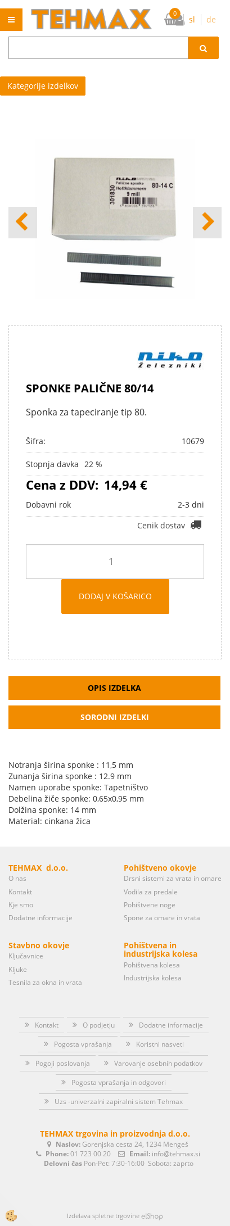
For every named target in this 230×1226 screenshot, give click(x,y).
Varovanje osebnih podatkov (158, 1063)
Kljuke (17, 969)
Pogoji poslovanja (62, 1063)
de (211, 19)
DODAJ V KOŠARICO (115, 596)
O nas (17, 878)
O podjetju (99, 1025)
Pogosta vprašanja (83, 1044)
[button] (207, 222)
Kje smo (20, 905)
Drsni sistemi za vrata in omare (173, 878)
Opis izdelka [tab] (114, 687)
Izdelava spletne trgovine (103, 1215)
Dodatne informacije (40, 917)
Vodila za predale (151, 892)
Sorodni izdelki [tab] (114, 717)
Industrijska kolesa (153, 978)
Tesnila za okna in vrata (45, 982)
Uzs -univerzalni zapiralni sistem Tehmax (119, 1101)
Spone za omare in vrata (162, 917)
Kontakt (20, 892)
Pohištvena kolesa (152, 965)
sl (192, 19)
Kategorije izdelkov (42, 85)
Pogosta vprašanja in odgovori (118, 1082)
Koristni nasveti (160, 1044)
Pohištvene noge (149, 905)
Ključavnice (25, 956)
